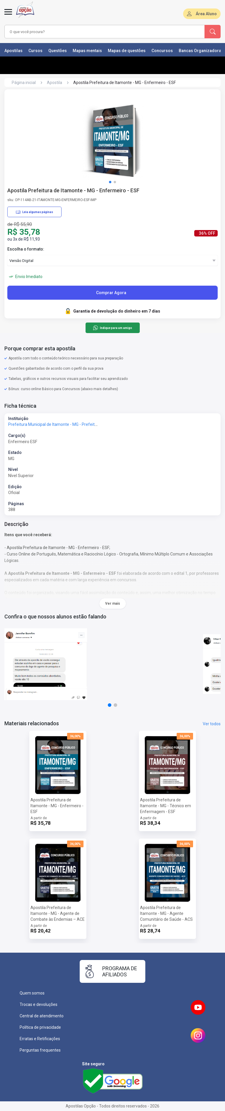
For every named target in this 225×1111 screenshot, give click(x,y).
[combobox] (96, 31)
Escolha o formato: (25, 249)
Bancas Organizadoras (201, 50)
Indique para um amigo (112, 327)
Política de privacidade (40, 1027)
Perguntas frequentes (40, 1050)
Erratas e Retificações (40, 1038)
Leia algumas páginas (34, 212)
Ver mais (112, 603)
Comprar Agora (111, 292)
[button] (110, 182)
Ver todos (212, 723)
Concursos (162, 50)
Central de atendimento (42, 1016)
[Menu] (8, 15)
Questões (57, 50)
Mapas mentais (87, 50)
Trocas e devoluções (38, 1004)
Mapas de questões (127, 50)
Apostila (54, 82)
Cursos (35, 50)
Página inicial (24, 82)
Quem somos (32, 993)
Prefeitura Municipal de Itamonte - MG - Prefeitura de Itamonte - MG (71, 424)
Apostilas (13, 50)
